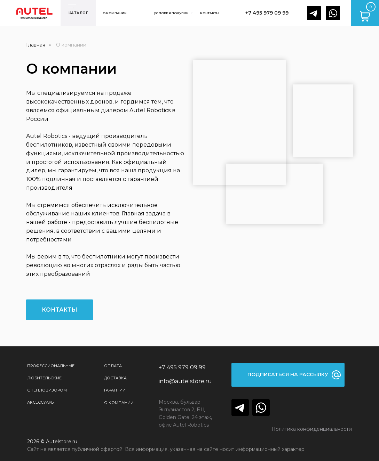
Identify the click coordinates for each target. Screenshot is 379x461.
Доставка (115, 378)
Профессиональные (50, 365)
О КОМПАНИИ (119, 402)
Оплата (113, 365)
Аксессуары (41, 402)
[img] (240, 407)
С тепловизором (47, 390)
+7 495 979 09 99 (182, 367)
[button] (288, 375)
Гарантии (115, 390)
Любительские (44, 378)
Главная (35, 45)
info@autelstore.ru (185, 381)
